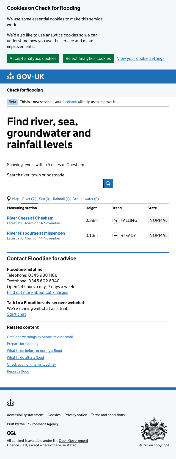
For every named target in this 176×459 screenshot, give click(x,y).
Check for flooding (25, 90)
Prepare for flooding (22, 344)
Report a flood (18, 371)
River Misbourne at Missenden (36, 233)
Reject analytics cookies (88, 58)
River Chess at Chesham (30, 218)
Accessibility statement (25, 415)
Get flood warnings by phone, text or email (40, 337)
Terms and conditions (108, 415)
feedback (69, 102)
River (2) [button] (29, 199)
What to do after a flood (25, 357)
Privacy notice (76, 415)
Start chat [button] (16, 314)
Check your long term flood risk (31, 364)
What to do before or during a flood (34, 350)
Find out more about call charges (37, 292)
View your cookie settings (141, 58)
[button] (13, 199)
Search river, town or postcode (35, 175)
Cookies (54, 415)
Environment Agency (41, 424)
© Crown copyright (154, 445)
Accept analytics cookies (33, 58)
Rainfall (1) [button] (61, 199)
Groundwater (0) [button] (85, 199)
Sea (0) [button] (44, 199)
